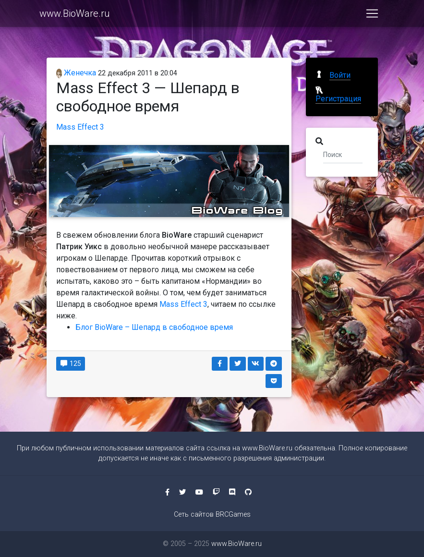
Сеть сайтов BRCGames (212, 514)
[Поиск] (343, 154)
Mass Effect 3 (80, 127)
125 (71, 363)
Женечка (76, 72)
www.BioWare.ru (74, 15)
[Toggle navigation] (372, 15)
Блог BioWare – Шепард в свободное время (154, 327)
